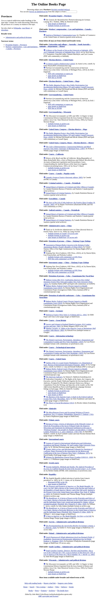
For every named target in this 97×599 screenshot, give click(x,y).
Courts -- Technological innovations (62, 347)
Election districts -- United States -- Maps (64, 81)
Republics (52, 474)
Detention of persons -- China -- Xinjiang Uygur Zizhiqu (69, 241)
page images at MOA (55, 395)
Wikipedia (17, 28)
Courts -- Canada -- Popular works (62, 173)
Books (31, 591)
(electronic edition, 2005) (64, 177)
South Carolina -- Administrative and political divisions (69, 547)
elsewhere (4, 30)
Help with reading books (33, 583)
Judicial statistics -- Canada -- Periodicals (64, 210)
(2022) (67, 246)
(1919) (69, 468)
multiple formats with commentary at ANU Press (65, 257)
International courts (56, 439)
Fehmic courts (54, 420)
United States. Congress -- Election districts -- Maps (68, 129)
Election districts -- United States (61, 60)
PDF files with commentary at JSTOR (61, 259)
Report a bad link (50, 583)
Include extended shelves (60, 10)
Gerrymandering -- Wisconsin (60, 112)
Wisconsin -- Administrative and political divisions (67, 560)
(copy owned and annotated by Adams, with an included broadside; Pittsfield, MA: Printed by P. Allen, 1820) (70, 501)
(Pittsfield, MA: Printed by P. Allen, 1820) (70, 510)
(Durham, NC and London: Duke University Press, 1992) (69, 445)
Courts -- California (56, 154)
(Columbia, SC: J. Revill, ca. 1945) (69, 552)
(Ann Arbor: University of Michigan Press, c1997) (67, 148)
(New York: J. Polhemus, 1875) (68, 451)
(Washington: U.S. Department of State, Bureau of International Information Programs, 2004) (68, 364)
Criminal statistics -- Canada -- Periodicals (64, 183)
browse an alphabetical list (38, 12)
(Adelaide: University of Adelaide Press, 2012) (68, 51)
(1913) (60, 403)
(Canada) (70, 187)
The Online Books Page (48, 4)
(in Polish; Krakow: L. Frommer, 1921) (69, 539)
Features (44, 591)
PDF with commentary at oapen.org (60, 74)
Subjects (64, 587)
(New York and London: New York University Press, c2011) (68, 282)
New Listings (41, 587)
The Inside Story (63, 591)
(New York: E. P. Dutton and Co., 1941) (66, 315)
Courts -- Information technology (61, 336)
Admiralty (52, 408)
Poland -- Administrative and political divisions (66, 533)
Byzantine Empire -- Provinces (16, 45)
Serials (71, 587)
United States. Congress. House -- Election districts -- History (71, 143)
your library (26, 28)
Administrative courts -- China (60, 226)
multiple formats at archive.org (58, 26)
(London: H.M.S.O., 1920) (69, 457)
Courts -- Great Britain (57, 320)
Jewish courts (54, 463)
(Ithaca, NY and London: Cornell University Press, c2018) (69, 87)
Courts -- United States (57, 359)
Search (32, 587)
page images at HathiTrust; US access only (63, 237)
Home (25, 587)
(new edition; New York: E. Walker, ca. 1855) (69, 490)
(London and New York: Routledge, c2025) (68, 341)
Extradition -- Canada (57, 199)
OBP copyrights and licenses (48, 596)
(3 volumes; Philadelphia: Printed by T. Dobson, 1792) (68, 413)
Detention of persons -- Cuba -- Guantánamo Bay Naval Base (71, 276)
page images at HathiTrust (57, 24)
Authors (50, 587)
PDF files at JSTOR (55, 78)
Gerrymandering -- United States (61, 95)
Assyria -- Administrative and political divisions (66, 522)
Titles (57, 587)
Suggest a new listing (65, 583)
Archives (52, 591)
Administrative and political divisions (19, 37)
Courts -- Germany (56, 311)
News (37, 591)
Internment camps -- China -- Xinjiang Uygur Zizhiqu (69, 262)
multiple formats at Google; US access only (63, 233)
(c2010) (60, 64)
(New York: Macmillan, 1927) (68, 398)
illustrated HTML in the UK (57, 482)
